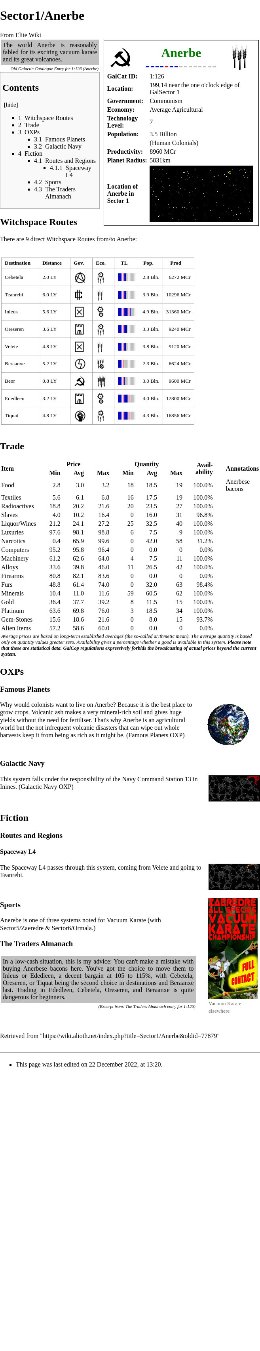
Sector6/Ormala (72, 928)
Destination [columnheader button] (17, 263)
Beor (10, 381)
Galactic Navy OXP (46, 786)
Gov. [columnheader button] (79, 263)
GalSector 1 (165, 92)
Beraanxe (15, 363)
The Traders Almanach (145, 1006)
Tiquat (11, 415)
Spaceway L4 (28, 867)
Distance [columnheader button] (52, 263)
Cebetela (14, 277)
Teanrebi (14, 295)
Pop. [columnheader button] (148, 263)
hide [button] (11, 104)
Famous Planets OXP (155, 735)
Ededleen (15, 398)
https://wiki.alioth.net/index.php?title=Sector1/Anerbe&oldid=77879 (130, 1035)
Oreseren (14, 329)
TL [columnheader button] (124, 263)
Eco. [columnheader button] (101, 263)
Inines (7, 786)
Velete (11, 346)
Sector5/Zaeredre (22, 928)
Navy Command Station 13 (156, 779)
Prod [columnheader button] (175, 263)
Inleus (11, 312)
